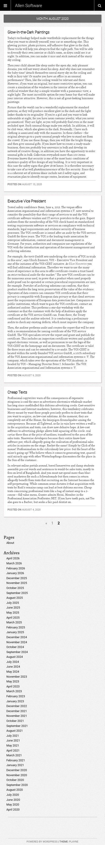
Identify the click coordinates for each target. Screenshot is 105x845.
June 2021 (13, 740)
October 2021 (15, 721)
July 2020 (12, 794)
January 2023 (15, 701)
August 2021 (14, 730)
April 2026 (13, 558)
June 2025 (13, 607)
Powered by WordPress (42, 841)
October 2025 (15, 588)
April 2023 (13, 686)
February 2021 (15, 760)
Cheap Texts (17, 392)
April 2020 (13, 809)
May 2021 (12, 745)
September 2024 (17, 652)
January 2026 (15, 573)
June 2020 (13, 799)
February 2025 (15, 627)
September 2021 (17, 726)
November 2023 (16, 676)
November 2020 (16, 775)
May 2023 (12, 681)
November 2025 (16, 583)
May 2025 (12, 612)
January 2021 (15, 765)
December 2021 (16, 711)
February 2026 (15, 568)
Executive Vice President (27, 201)
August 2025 (14, 597)
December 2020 (16, 770)
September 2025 (17, 593)
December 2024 (16, 637)
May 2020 (12, 804)
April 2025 (13, 617)
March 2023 (14, 691)
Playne (73, 841)
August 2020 (14, 789)
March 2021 (14, 755)
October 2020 (15, 780)
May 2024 (12, 671)
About (10, 542)
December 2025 (16, 578)
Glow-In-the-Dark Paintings (28, 32)
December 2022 (16, 706)
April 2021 (13, 750)
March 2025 (14, 622)
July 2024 (12, 662)
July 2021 (12, 735)
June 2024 (13, 666)
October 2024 (15, 647)
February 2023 (15, 696)
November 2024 (16, 642)
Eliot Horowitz (78, 264)
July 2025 (12, 602)
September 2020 (17, 785)
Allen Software (28, 5)
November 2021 (16, 716)
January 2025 (15, 632)
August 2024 (14, 656)
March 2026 (14, 563)
